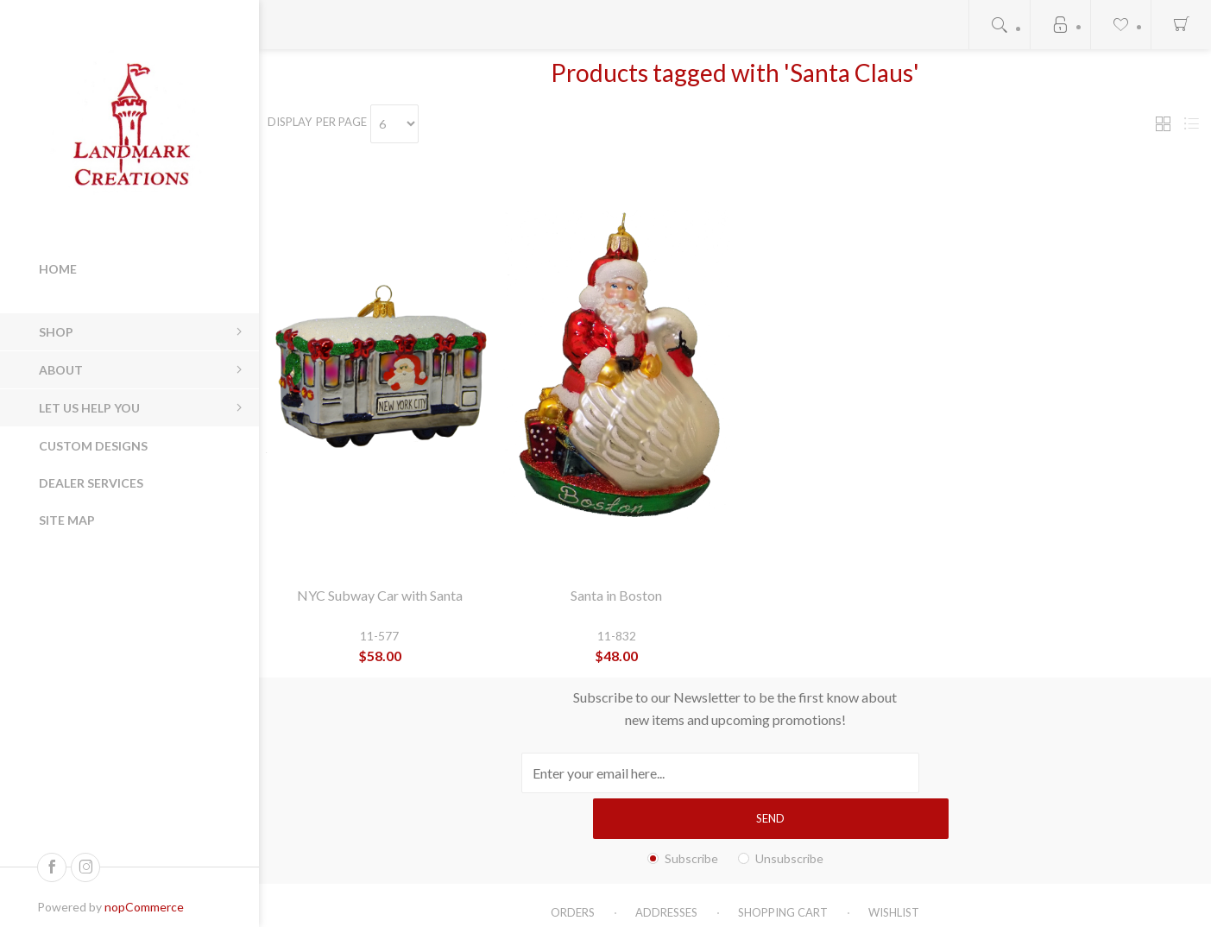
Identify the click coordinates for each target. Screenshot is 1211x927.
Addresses (666, 866)
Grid (1163, 124)
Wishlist (893, 866)
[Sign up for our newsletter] (671, 773)
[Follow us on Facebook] (51, 867)
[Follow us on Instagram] (85, 867)
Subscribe (691, 812)
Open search (999, 24)
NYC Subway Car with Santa (380, 595)
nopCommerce (144, 906)
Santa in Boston (616, 595)
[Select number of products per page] (410, 123)
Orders (573, 866)
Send (888, 772)
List (1191, 124)
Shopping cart (783, 866)
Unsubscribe (789, 812)
